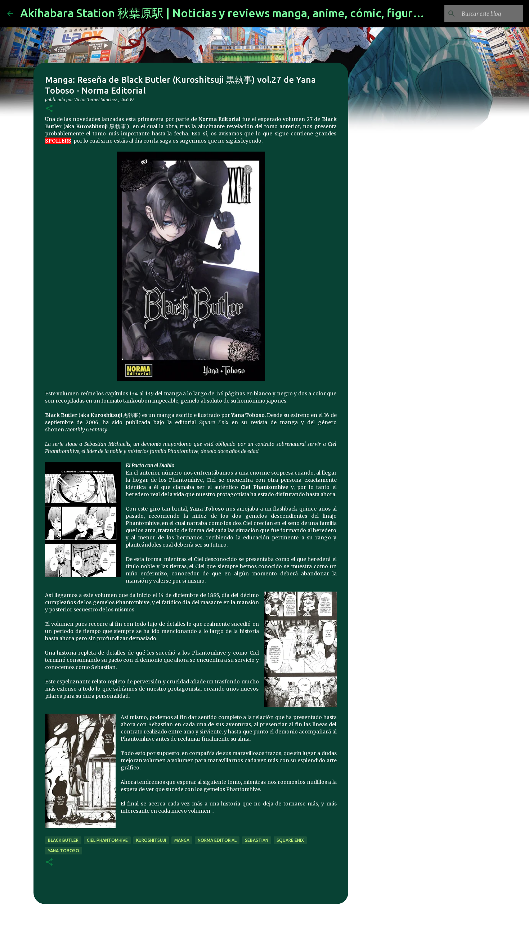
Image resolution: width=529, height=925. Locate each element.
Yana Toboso (63, 850)
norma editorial (217, 840)
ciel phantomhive (107, 840)
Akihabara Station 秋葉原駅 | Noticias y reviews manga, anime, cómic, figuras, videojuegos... (263, 12)
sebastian (256, 840)
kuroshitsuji (151, 840)
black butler (63, 840)
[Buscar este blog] (485, 13)
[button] (49, 109)
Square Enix (290, 840)
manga (181, 840)
